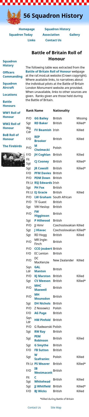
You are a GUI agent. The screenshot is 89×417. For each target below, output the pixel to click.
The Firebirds (12, 146)
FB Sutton (41, 350)
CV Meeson (42, 281)
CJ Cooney (41, 161)
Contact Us (53, 40)
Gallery (74, 35)
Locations (10, 95)
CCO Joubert (43, 249)
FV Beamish (42, 130)
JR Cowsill (41, 168)
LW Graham (42, 197)
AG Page (40, 313)
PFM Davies (42, 173)
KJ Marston (42, 276)
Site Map (56, 407)
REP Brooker (40, 139)
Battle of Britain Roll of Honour (48, 71)
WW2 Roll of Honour (11, 126)
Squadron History (57, 29)
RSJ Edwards (43, 183)
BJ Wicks (40, 391)
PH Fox (39, 187)
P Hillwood (42, 220)
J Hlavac (40, 230)
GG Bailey (41, 118)
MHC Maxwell (40, 288)
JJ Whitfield (42, 386)
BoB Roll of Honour (11, 137)
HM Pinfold (42, 320)
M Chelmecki (42, 148)
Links (31, 40)
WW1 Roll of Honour (11, 115)
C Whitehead (42, 379)
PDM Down (42, 178)
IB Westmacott (43, 370)
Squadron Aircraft (10, 85)
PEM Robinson (41, 338)
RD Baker (41, 123)
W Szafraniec (41, 357)
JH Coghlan (42, 155)
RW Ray (39, 331)
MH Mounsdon (42, 296)
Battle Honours (9, 104)
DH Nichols (42, 303)
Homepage (27, 29)
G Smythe (41, 345)
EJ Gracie (40, 192)
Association (51, 35)
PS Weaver (42, 364)
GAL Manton (40, 269)
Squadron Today (20, 35)
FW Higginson (41, 214)
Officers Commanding (12, 74)
